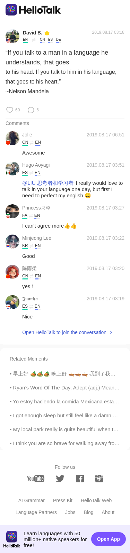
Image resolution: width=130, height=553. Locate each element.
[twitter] (60, 478)
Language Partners (36, 512)
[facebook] (80, 478)
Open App (108, 539)
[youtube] (35, 478)
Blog (89, 512)
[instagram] (99, 478)
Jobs (70, 512)
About (108, 512)
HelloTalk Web (96, 500)
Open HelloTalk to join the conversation (64, 332)
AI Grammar (31, 500)
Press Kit (62, 500)
